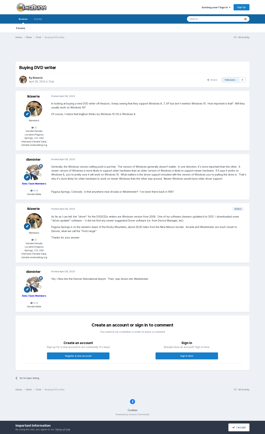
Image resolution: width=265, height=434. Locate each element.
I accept (239, 427)
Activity (38, 19)
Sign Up (241, 7)
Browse (23, 21)
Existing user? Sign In (216, 7)
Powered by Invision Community (132, 414)
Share (212, 79)
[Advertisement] (133, 52)
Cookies (133, 410)
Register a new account (78, 355)
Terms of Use (62, 429)
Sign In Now (186, 355)
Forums (20, 28)
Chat (51, 81)
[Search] (205, 19)
